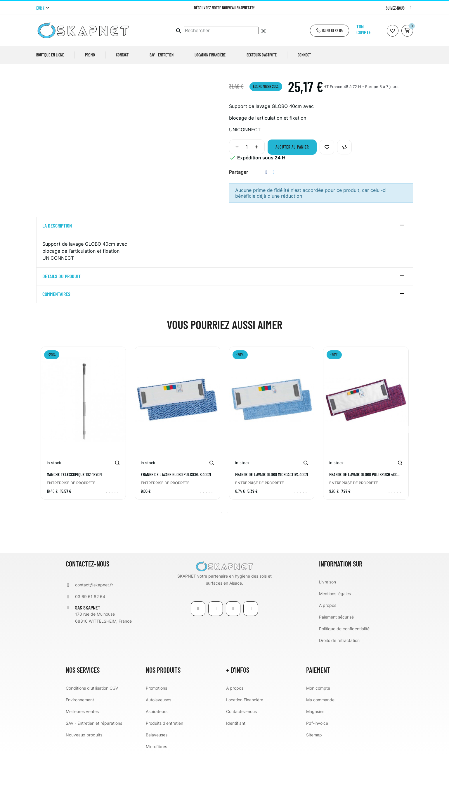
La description (57, 271)
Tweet (274, 217)
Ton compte (363, 29)
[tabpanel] (83, 472)
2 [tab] (227, 558)
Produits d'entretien (164, 768)
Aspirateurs (156, 756)
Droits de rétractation (339, 685)
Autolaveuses (158, 744)
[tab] (225, 271)
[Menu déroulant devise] (42, 8)
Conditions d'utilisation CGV (92, 733)
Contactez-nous (241, 756)
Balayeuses (156, 779)
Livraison (327, 626)
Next (410, 472)
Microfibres (156, 791)
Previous (39, 472)
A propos (327, 650)
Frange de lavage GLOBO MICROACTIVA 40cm (271, 519)
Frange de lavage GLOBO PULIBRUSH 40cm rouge (364, 519)
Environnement (80, 744)
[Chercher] (221, 30)
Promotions (156, 733)
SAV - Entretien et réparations (94, 768)
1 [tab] (222, 558)
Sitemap (314, 779)
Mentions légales (335, 638)
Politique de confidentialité (344, 673)
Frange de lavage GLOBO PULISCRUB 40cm (176, 519)
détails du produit (61, 321)
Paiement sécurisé (336, 661)
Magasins (315, 756)
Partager (266, 217)
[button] (329, 31)
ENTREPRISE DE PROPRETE (71, 528)
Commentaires (56, 339)
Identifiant (235, 768)
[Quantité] (247, 192)
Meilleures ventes (82, 756)
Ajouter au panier (292, 192)
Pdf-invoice (317, 768)
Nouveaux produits (84, 779)
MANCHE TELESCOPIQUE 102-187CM (74, 519)
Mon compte (318, 733)
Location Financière (244, 744)
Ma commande (320, 744)
